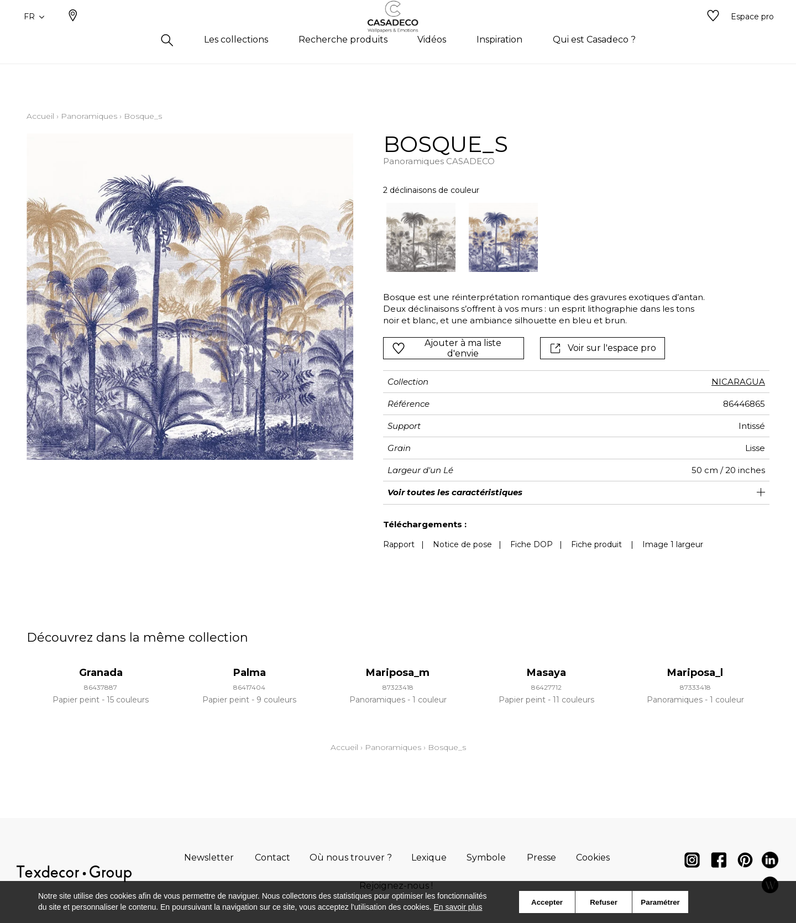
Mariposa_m (398, 673)
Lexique (429, 857)
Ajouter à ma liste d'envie (446, 348)
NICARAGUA (738, 381)
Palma (249, 673)
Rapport (399, 544)
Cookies (593, 857)
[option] (420, 237)
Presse (541, 857)
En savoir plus (458, 907)
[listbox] (538, 237)
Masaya (546, 673)
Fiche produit (596, 544)
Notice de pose (462, 544)
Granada (101, 673)
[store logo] (398, 34)
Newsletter (209, 857)
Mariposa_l (695, 673)
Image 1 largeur (672, 544)
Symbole (486, 857)
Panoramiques (89, 116)
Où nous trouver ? (351, 857)
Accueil (40, 116)
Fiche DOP (531, 544)
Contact (272, 857)
